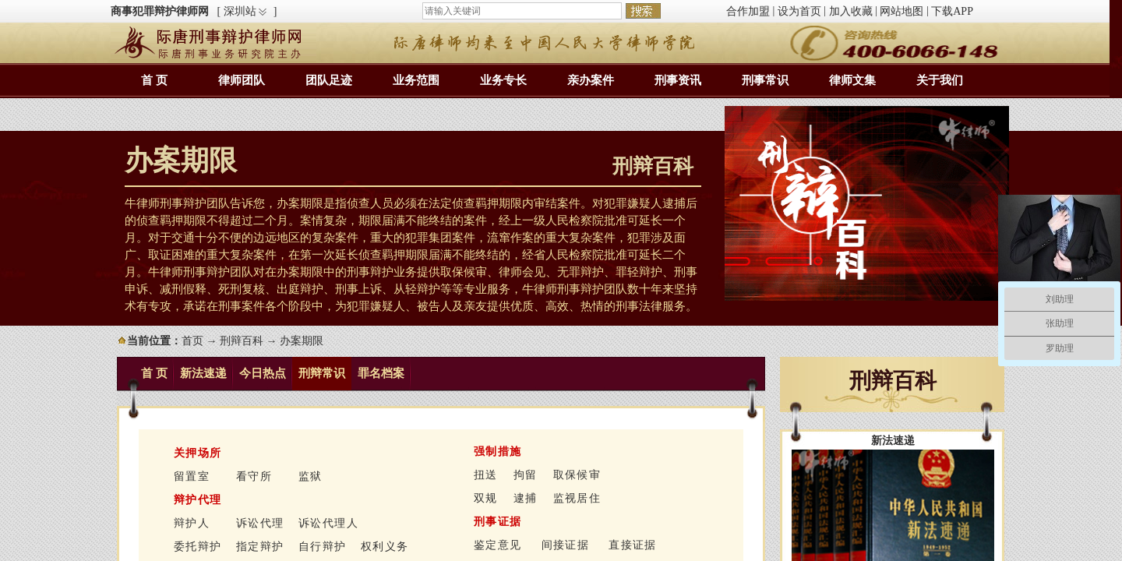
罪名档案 (381, 373)
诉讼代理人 (328, 523)
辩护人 (192, 523)
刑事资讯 (677, 80)
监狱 (310, 476)
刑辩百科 (241, 341)
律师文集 (852, 80)
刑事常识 (765, 80)
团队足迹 (328, 80)
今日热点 (262, 373)
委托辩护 (198, 546)
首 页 (154, 80)
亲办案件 (590, 80)
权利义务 (385, 546)
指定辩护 (260, 546)
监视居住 (577, 498)
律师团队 (241, 80)
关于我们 (939, 80)
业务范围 (416, 80)
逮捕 (525, 498)
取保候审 (577, 475)
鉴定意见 (498, 545)
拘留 (525, 475)
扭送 (486, 475)
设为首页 (799, 11)
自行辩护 (322, 546)
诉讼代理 (260, 523)
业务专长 (503, 80)
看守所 (254, 476)
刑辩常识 (321, 373)
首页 (192, 341)
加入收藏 (851, 11)
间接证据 (566, 545)
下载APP (952, 11)
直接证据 (633, 545)
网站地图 (901, 11)
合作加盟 (748, 11)
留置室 (192, 476)
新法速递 (203, 373)
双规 (486, 498)
